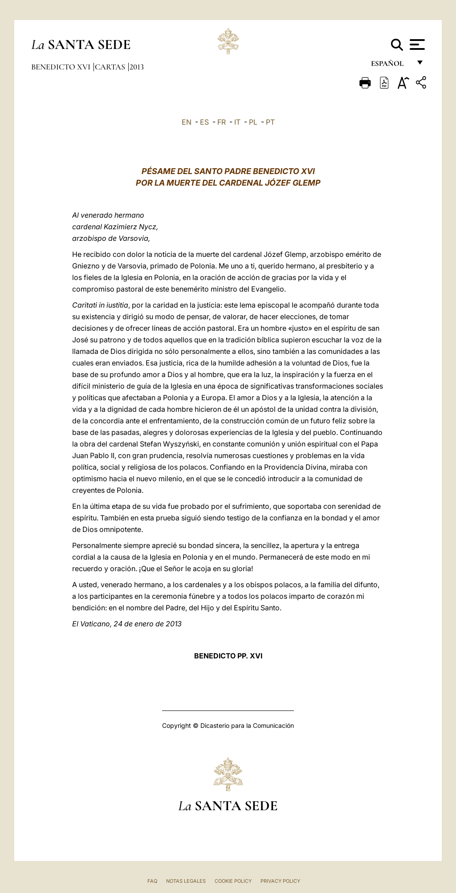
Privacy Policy (280, 881)
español (390, 66)
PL (253, 122)
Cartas (111, 67)
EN (186, 122)
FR (221, 122)
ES (204, 122)
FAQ (152, 881)
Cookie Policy (233, 881)
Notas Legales (186, 881)
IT (237, 122)
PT (270, 122)
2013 (137, 67)
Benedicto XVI (61, 67)
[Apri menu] (416, 44)
